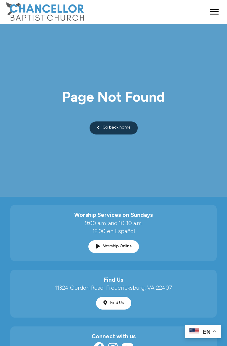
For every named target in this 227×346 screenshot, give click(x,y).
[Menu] (214, 12)
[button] (114, 127)
